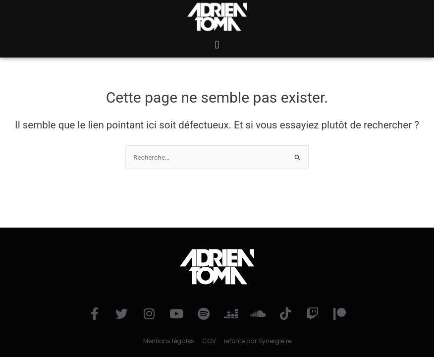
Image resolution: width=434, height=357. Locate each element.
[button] (216, 39)
